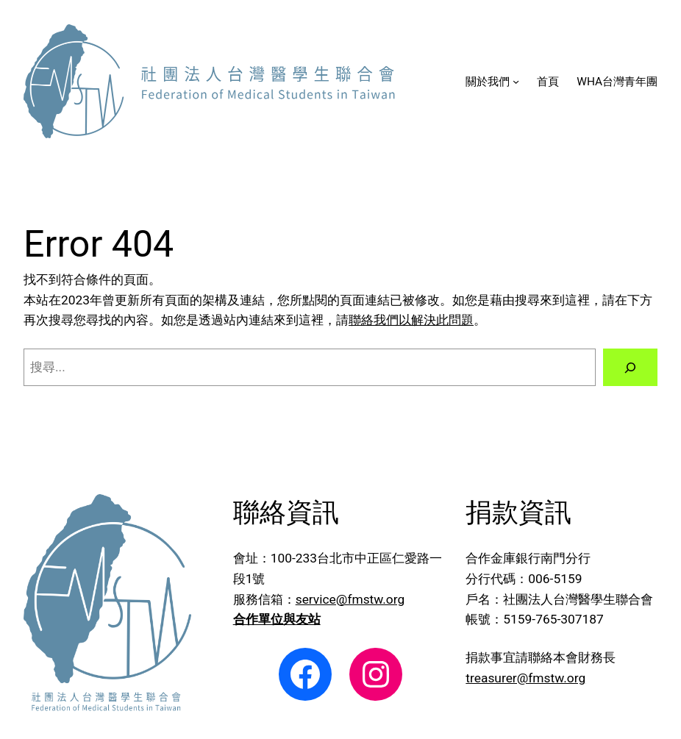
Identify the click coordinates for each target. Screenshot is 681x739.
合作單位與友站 (277, 619)
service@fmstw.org (350, 599)
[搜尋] (630, 367)
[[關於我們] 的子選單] (516, 81)
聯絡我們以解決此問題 (411, 320)
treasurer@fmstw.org (525, 678)
